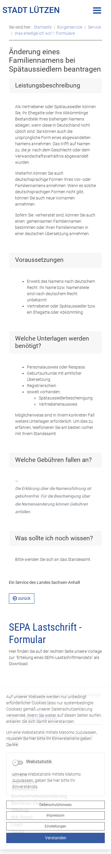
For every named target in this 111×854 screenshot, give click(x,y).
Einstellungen (55, 826)
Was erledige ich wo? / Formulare (45, 33)
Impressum (55, 815)
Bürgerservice (69, 27)
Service (94, 27)
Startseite (43, 27)
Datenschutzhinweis (55, 805)
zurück (21, 598)
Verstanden (55, 837)
